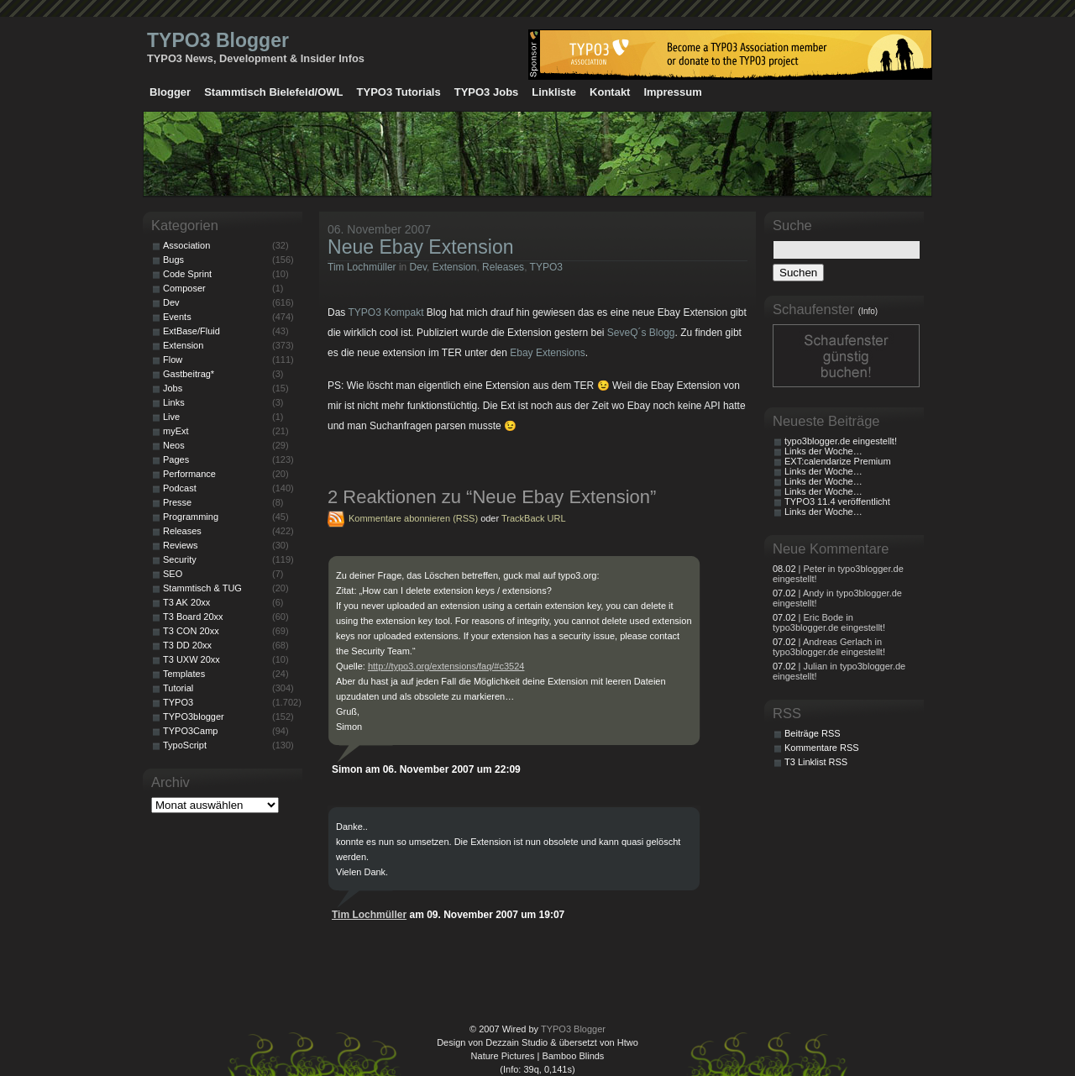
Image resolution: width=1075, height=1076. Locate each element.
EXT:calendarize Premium (837, 461)
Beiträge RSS (812, 733)
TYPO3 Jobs (486, 92)
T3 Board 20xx (193, 616)
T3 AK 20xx (186, 602)
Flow (172, 359)
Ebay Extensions (547, 353)
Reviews (180, 545)
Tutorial (178, 688)
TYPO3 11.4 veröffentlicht (837, 501)
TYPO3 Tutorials (399, 92)
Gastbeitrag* (188, 374)
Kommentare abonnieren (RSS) (413, 518)
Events (177, 317)
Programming (190, 517)
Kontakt (610, 92)
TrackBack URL (533, 518)
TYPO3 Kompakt (385, 312)
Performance (189, 474)
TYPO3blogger (193, 716)
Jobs (172, 388)
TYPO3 (546, 267)
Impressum (672, 92)
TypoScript (185, 745)
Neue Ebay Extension (421, 247)
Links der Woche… (823, 451)
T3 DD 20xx (187, 645)
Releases (503, 267)
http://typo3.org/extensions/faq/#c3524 (446, 666)
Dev (418, 267)
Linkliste (554, 92)
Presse (177, 502)
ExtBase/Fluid (191, 331)
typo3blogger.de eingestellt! (840, 441)
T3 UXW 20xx (191, 659)
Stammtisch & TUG (202, 588)
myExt (176, 431)
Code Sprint (187, 274)
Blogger (170, 92)
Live (171, 417)
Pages (176, 459)
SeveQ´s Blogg (641, 333)
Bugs (173, 260)
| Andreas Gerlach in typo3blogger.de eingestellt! (829, 647)
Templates (184, 674)
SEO (172, 574)
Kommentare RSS (821, 748)
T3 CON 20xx (191, 631)
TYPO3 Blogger (218, 40)
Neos (174, 445)
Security (180, 559)
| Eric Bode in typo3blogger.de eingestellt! (829, 622)
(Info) (868, 311)
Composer (184, 288)
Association (186, 245)
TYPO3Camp (190, 731)
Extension (455, 267)
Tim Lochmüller (362, 267)
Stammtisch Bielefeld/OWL (273, 92)
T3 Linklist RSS (815, 762)
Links (174, 402)
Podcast (180, 488)
